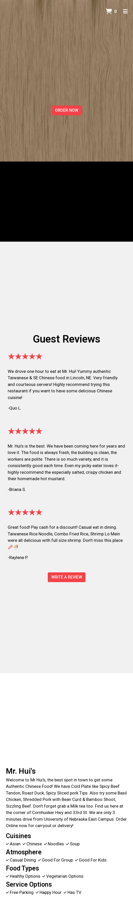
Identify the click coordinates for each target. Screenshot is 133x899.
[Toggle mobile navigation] (125, 11)
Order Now (66, 110)
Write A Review (66, 577)
